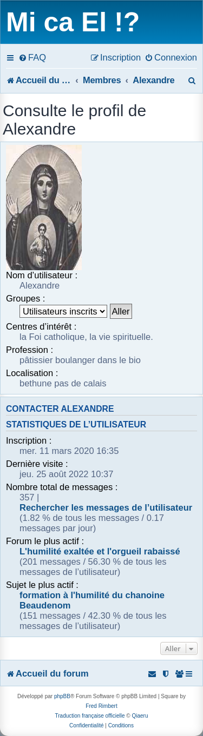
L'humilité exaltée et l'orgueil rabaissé (99, 551)
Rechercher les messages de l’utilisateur (105, 507)
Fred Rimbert (101, 706)
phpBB (62, 696)
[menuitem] (32, 57)
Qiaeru (140, 716)
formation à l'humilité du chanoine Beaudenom (92, 600)
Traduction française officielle (90, 716)
